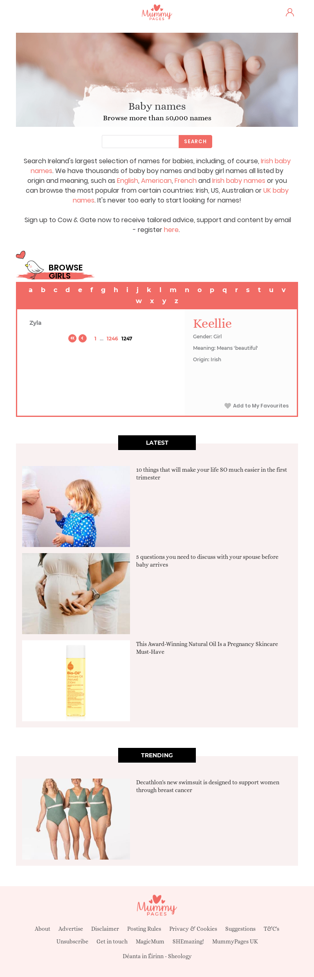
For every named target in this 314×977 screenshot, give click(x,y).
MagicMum (150, 941)
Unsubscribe (72, 941)
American (156, 180)
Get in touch (112, 941)
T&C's (271, 928)
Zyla (35, 322)
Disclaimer (105, 928)
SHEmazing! (188, 941)
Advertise (70, 928)
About (42, 928)
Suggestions (240, 928)
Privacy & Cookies (193, 928)
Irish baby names (238, 180)
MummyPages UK (235, 941)
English (127, 180)
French (186, 180)
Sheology (180, 956)
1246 (112, 338)
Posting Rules (144, 928)
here (171, 229)
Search (195, 141)
